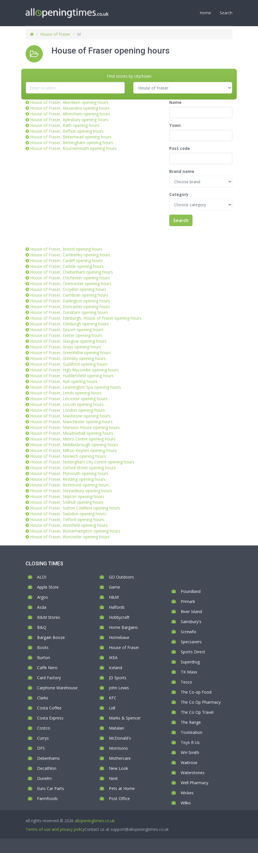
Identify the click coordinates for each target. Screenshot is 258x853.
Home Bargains (123, 627)
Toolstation (191, 732)
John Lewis (119, 687)
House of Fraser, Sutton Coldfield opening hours (75, 508)
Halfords (117, 607)
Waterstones (193, 772)
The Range (191, 722)
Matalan (116, 728)
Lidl (112, 708)
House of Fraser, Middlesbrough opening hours (74, 444)
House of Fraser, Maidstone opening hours (70, 416)
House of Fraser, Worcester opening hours (70, 536)
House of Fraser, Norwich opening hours (68, 456)
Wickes (187, 792)
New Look (118, 768)
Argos (42, 597)
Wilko (186, 803)
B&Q (41, 627)
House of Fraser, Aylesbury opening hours (69, 119)
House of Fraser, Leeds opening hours (66, 393)
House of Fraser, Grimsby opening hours (68, 358)
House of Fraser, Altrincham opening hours (70, 114)
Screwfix (188, 631)
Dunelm (44, 778)
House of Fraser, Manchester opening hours (71, 421)
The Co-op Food (196, 692)
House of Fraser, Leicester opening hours (68, 398)
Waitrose (189, 762)
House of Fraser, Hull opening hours (63, 381)
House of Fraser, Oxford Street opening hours (73, 467)
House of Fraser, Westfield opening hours (69, 525)
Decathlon (46, 768)
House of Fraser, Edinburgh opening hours (69, 324)
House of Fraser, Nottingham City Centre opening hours (82, 462)
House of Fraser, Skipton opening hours (67, 496)
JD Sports (117, 677)
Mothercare (120, 758)
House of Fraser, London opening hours (67, 410)
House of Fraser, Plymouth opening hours (69, 473)
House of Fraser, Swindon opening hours (68, 513)
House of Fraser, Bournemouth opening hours (73, 148)
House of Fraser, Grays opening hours (65, 347)
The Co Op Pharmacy (201, 702)
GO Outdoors (121, 577)
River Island (191, 611)
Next (113, 778)
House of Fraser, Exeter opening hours (66, 335)
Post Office (119, 798)
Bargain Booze (51, 637)
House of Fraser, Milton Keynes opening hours (73, 450)
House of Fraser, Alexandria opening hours (70, 108)
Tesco (186, 682)
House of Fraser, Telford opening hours (67, 519)
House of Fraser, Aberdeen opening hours (69, 102)
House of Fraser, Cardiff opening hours (66, 260)
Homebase (119, 637)
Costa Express (50, 718)
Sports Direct (193, 651)
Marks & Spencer (125, 718)
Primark (188, 601)
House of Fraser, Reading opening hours (67, 479)
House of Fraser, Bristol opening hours (66, 249)
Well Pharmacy (194, 782)
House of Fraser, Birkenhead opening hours (70, 137)
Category (178, 194)
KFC (112, 698)
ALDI (41, 577)
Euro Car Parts (50, 788)
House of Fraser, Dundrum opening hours (69, 312)
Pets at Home (122, 788)
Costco (43, 728)
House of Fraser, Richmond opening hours (69, 485)
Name (175, 102)
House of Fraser (55, 34)
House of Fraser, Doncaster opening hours (70, 306)
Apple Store (48, 587)
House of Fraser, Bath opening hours (64, 125)
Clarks (42, 698)
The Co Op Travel (197, 712)
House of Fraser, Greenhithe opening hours (70, 352)
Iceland (115, 667)
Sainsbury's (191, 621)
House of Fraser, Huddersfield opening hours (72, 375)
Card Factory (49, 677)
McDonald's (120, 738)
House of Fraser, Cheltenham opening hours (71, 272)
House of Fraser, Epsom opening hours (66, 329)
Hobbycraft (119, 617)
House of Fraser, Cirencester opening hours (70, 283)
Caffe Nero (47, 667)
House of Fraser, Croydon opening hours (68, 289)
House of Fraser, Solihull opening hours (66, 502)
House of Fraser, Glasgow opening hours (68, 341)
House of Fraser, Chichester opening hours (70, 277)
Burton (43, 657)
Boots (43, 647)
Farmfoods (47, 798)
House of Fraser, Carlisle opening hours (67, 266)
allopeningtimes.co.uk (95, 820)
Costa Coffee (49, 708)
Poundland (191, 591)
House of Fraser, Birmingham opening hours (71, 142)
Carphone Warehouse (57, 687)
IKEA (113, 657)
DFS (41, 748)
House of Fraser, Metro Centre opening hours (72, 439)
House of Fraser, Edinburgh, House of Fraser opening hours (85, 318)
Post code (179, 148)
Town (175, 125)
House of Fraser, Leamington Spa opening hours (75, 387)
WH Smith (190, 752)
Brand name (181, 171)
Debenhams (48, 758)
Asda (41, 607)
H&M (114, 597)
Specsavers (191, 641)
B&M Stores (48, 617)
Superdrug (190, 662)
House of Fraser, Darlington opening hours (70, 301)
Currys (43, 738)
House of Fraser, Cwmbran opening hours (69, 295)
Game (114, 587)
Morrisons (118, 748)
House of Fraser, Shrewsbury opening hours (71, 490)
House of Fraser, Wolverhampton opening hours (75, 531)
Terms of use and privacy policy (55, 829)
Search (180, 220)
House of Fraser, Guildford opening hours (68, 364)
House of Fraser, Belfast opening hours (67, 131)
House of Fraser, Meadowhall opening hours (71, 433)
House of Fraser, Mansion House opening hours (75, 427)
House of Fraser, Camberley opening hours (70, 254)
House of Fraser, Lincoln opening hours (67, 404)
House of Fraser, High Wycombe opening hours (74, 370)
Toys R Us (190, 742)
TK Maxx (189, 672)
